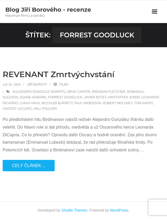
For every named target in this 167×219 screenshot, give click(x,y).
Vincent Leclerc (17, 109)
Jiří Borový (37, 84)
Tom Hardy (143, 103)
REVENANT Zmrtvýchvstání (58, 74)
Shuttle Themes (74, 210)
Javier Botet (95, 97)
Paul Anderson (87, 103)
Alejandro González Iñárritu (39, 92)
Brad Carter (78, 92)
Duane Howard (33, 97)
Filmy (64, 84)
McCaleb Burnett (57, 103)
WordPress (119, 210)
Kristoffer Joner (124, 97)
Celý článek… (28, 165)
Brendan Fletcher (108, 92)
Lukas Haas (30, 103)
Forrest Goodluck (65, 97)
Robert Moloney (117, 103)
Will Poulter (45, 109)
